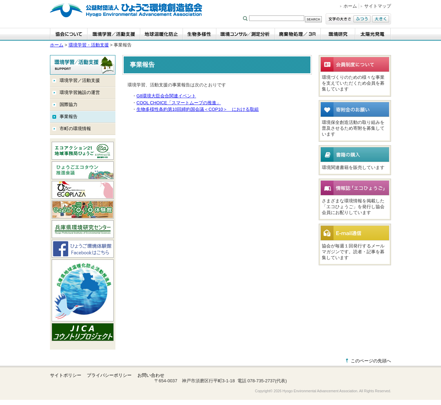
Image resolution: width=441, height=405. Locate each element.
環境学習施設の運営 (80, 92)
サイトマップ (377, 6)
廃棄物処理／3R (298, 34)
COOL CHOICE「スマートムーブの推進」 (178, 102)
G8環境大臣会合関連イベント (166, 95)
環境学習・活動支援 (114, 34)
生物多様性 (199, 34)
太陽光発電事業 (373, 34)
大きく (380, 19)
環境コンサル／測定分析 (245, 34)
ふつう (362, 19)
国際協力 (69, 104)
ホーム (350, 6)
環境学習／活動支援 (80, 80)
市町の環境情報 (75, 128)
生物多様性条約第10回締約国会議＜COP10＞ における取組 (197, 109)
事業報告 (69, 116)
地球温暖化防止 (161, 34)
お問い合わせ (150, 375)
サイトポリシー (65, 375)
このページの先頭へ (371, 360)
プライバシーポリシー (109, 375)
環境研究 (338, 34)
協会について (69, 34)
